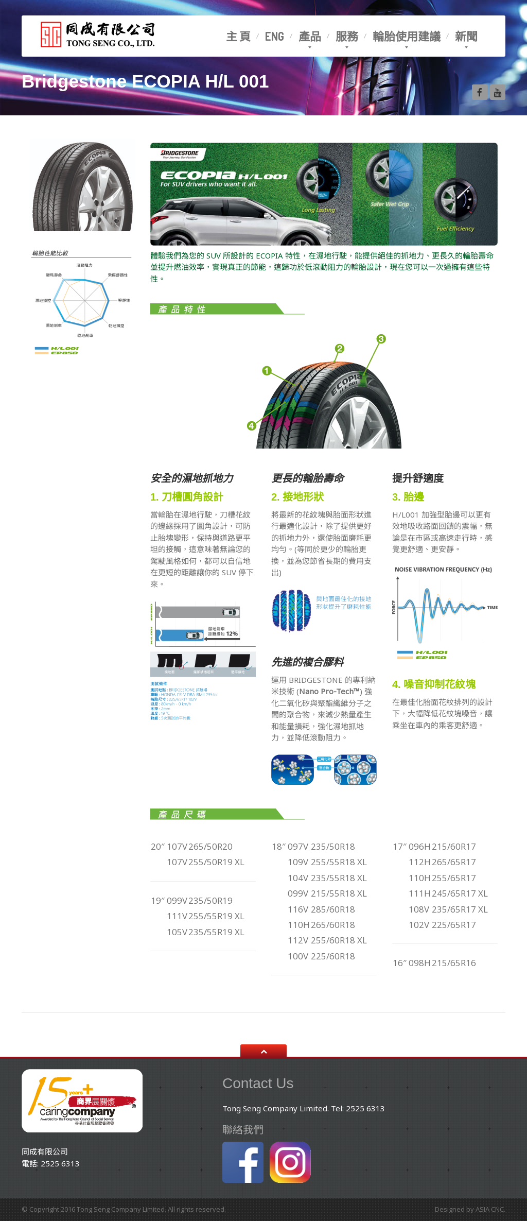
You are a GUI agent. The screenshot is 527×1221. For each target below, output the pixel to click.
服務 (347, 36)
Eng (274, 36)
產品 (309, 36)
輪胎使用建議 (407, 36)
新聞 (466, 36)
